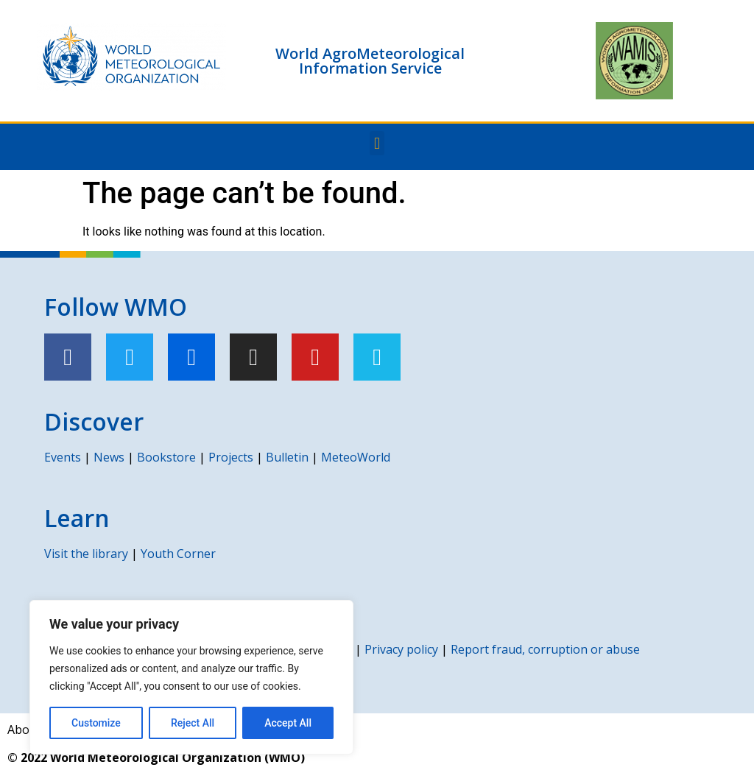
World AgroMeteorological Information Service (370, 60)
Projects (230, 457)
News (109, 457)
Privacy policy (401, 649)
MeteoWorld (355, 457)
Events (62, 457)
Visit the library (86, 553)
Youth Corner (178, 553)
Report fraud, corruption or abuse (545, 649)
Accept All (287, 723)
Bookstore (166, 457)
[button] (377, 143)
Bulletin (287, 457)
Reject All (192, 723)
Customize (96, 723)
